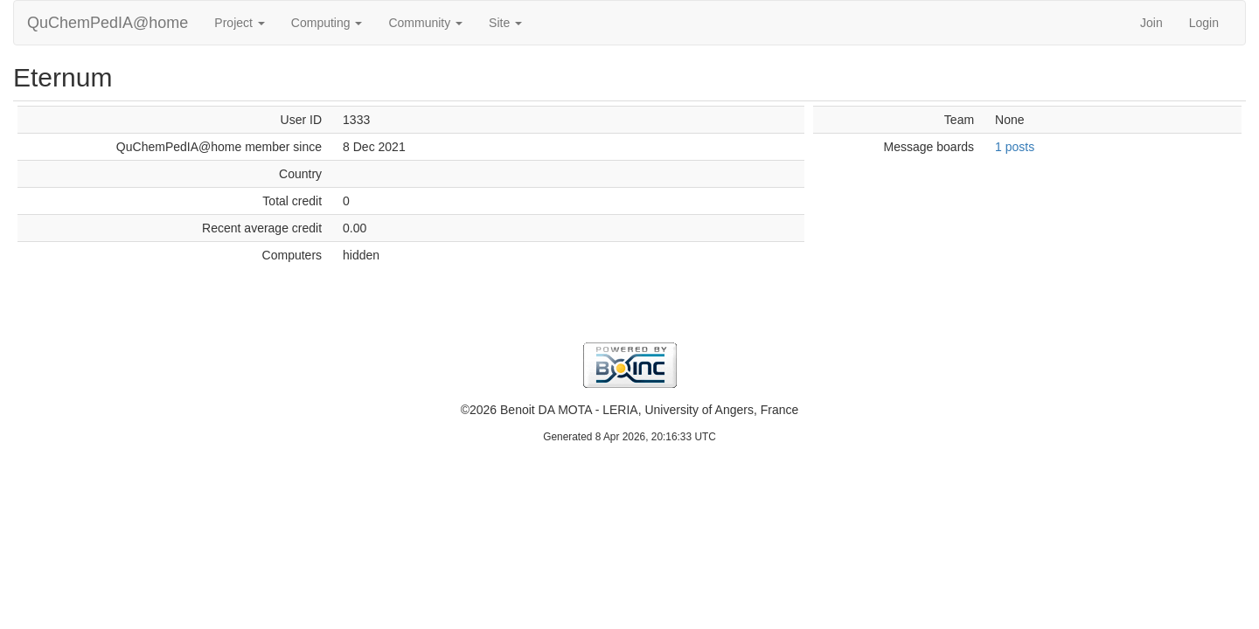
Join (1151, 23)
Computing (327, 23)
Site (505, 23)
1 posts (1014, 147)
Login (1204, 23)
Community (425, 23)
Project (239, 23)
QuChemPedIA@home (107, 22)
